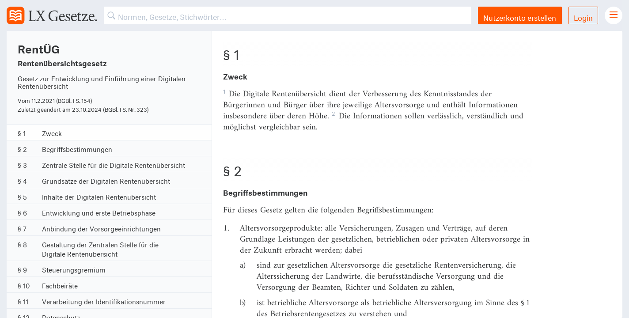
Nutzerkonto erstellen (519, 17)
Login (583, 17)
